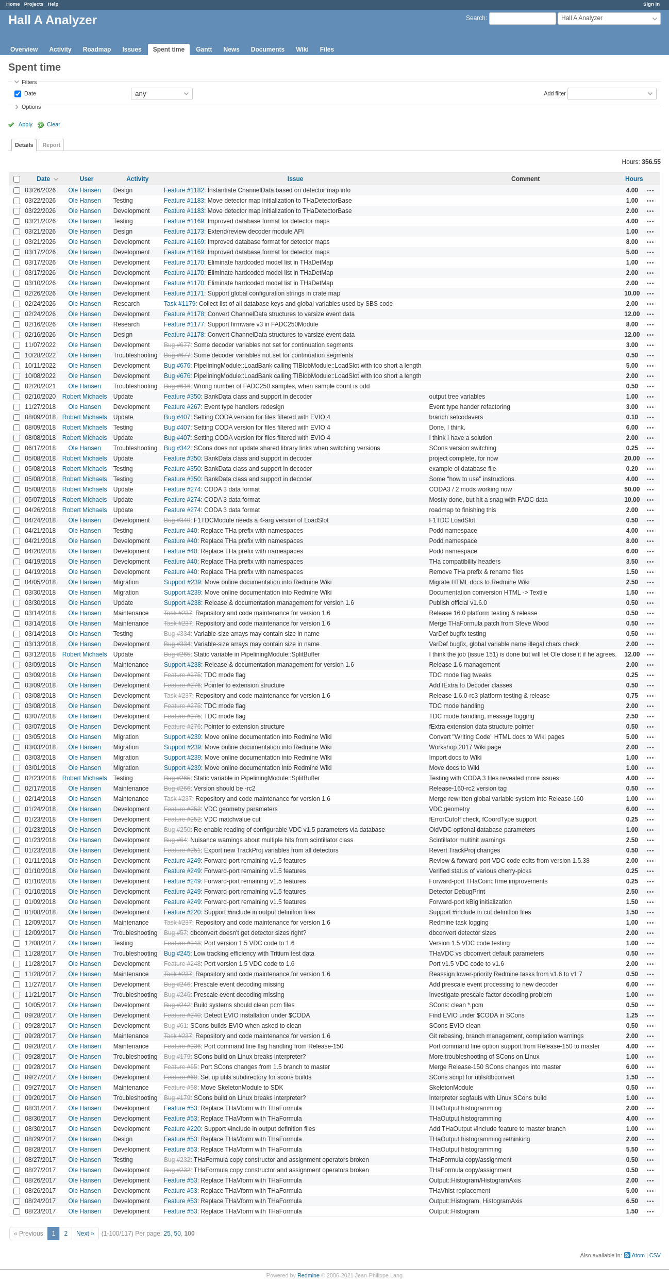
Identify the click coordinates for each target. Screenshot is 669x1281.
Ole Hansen (84, 190)
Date (29, 93)
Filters (29, 82)
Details (24, 145)
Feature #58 (180, 1087)
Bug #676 (177, 365)
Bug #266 (177, 788)
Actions (650, 190)
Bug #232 (177, 1159)
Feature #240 (182, 1015)
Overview (24, 49)
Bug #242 (177, 1005)
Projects (34, 4)
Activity (60, 49)
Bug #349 (177, 520)
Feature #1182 (184, 190)
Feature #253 (182, 809)
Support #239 (182, 582)
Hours (634, 179)
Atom (638, 1255)
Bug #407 (177, 417)
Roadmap (97, 49)
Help (53, 4)
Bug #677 (177, 345)
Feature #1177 (184, 324)
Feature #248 (182, 943)
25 (167, 1233)
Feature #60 (180, 1077)
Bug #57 (175, 933)
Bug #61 (175, 1025)
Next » (85, 1233)
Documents (268, 49)
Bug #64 (175, 840)
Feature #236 (182, 1046)
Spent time (169, 49)
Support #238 (182, 602)
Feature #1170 (184, 262)
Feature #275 (182, 675)
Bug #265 (177, 654)
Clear (53, 124)
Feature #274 (182, 489)
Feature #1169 (184, 221)
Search (476, 18)
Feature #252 (182, 819)
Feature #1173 (184, 231)
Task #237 (178, 613)
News (231, 49)
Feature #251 (182, 850)
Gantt (204, 49)
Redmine (308, 1275)
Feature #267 (182, 406)
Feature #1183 (184, 200)
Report (51, 145)
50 (177, 1233)
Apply (25, 124)
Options (31, 107)
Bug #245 (177, 953)
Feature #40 (180, 530)
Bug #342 (177, 448)
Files (327, 49)
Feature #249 (182, 860)
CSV (655, 1255)
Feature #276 (182, 685)
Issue (296, 179)
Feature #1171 (184, 293)
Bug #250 (177, 829)
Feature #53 (180, 1108)
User (87, 179)
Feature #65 (180, 1067)
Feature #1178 (184, 314)
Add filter (555, 93)
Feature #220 (182, 912)
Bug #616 (177, 386)
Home (13, 4)
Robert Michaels (84, 396)
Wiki (302, 49)
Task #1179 (179, 303)
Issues (131, 49)
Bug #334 (177, 633)
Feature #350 (182, 396)
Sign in (651, 4)
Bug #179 (177, 1056)
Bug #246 (177, 984)
